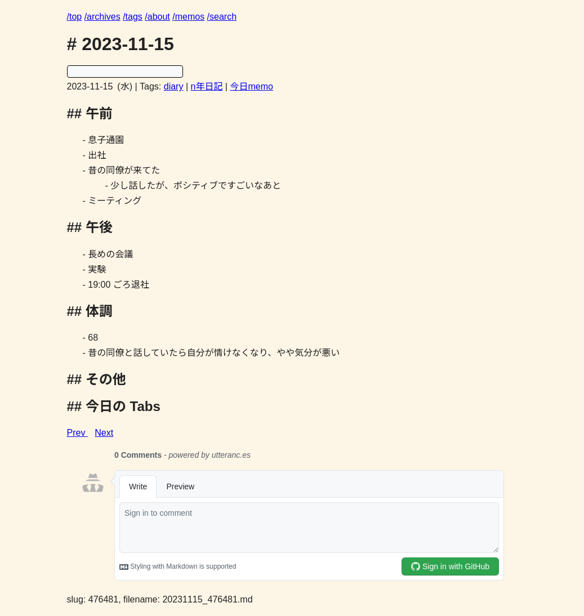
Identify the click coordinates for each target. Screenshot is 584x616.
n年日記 (207, 86)
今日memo (251, 86)
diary (174, 86)
